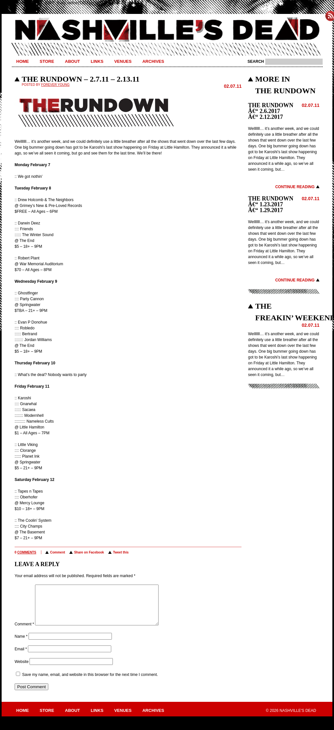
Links (97, 61)
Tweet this (120, 552)
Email (21, 657)
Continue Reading (295, 187)
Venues (122, 61)
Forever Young (55, 84)
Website (22, 669)
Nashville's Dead (167, 30)
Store (47, 61)
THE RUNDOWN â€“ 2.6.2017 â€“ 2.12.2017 (270, 111)
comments (26, 552)
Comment (57, 552)
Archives (153, 61)
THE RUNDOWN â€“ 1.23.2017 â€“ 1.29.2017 (270, 204)
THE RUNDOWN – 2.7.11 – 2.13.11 (80, 79)
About (72, 61)
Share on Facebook (89, 552)
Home (22, 61)
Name (21, 644)
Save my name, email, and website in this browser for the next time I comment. (90, 682)
